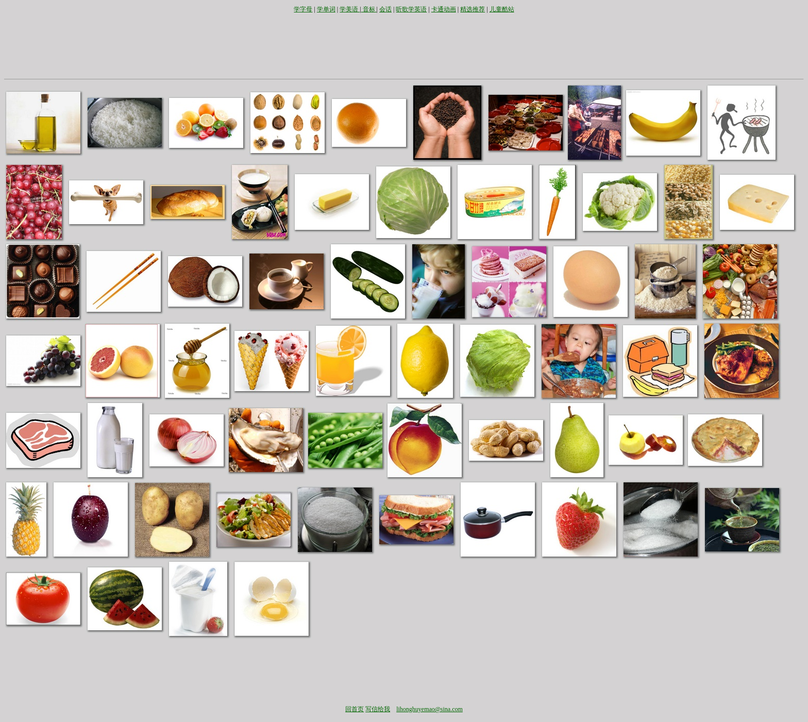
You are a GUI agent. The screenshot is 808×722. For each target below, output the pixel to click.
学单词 (326, 9)
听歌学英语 (411, 9)
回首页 (354, 709)
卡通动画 (443, 9)
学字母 (303, 9)
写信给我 (377, 709)
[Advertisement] (404, 45)
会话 (385, 9)
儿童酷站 (502, 9)
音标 (369, 9)
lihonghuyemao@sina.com (429, 709)
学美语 (350, 9)
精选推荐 (472, 9)
